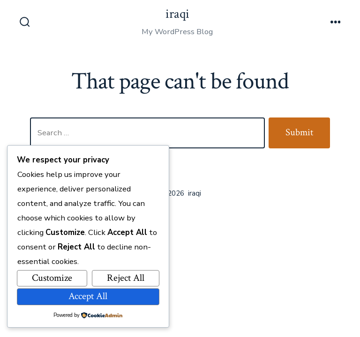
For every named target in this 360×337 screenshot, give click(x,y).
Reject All (125, 277)
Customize (52, 277)
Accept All (87, 296)
